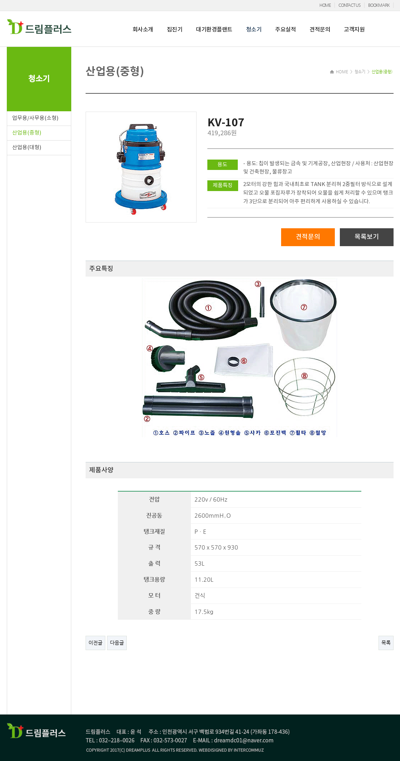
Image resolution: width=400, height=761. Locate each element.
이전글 (95, 642)
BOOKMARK (378, 5)
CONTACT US (349, 5)
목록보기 (367, 237)
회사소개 (142, 29)
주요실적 (285, 29)
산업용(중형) (26, 133)
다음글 (117, 642)
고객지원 (354, 29)
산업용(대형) (26, 148)
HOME (325, 5)
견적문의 (319, 29)
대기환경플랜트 (214, 29)
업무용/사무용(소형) (35, 118)
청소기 (254, 29)
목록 (386, 642)
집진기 (175, 29)
